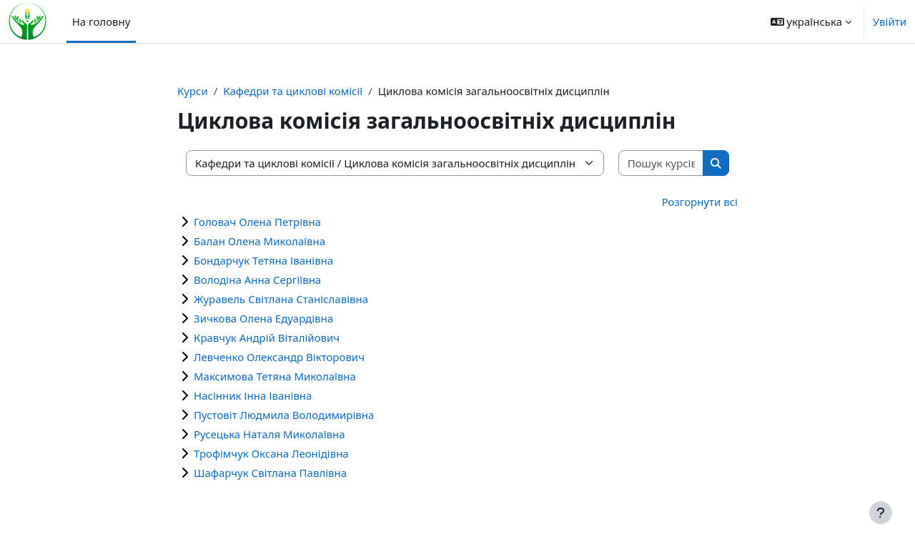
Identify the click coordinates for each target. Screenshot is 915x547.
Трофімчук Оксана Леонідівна (271, 453)
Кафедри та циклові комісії (292, 91)
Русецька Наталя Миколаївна (269, 434)
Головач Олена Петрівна (257, 222)
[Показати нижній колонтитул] (880, 512)
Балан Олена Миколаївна (259, 241)
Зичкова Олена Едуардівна (263, 318)
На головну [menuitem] (101, 21)
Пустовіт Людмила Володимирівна (284, 415)
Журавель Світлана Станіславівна (281, 299)
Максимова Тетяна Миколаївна (275, 376)
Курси (192, 91)
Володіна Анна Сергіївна (257, 279)
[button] (811, 21)
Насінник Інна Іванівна (253, 395)
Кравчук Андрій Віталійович (267, 337)
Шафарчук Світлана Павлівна (270, 472)
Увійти (889, 21)
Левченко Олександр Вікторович (279, 357)
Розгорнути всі (700, 201)
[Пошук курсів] (661, 163)
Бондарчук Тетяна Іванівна (263, 260)
